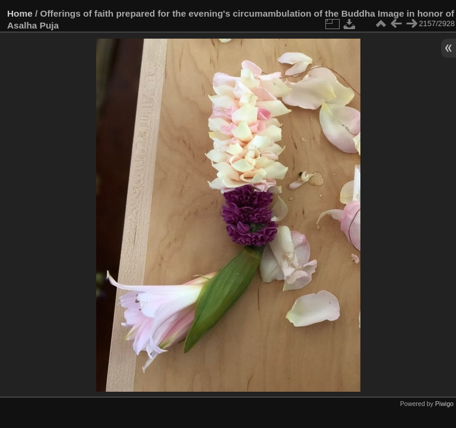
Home (20, 13)
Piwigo (444, 403)
